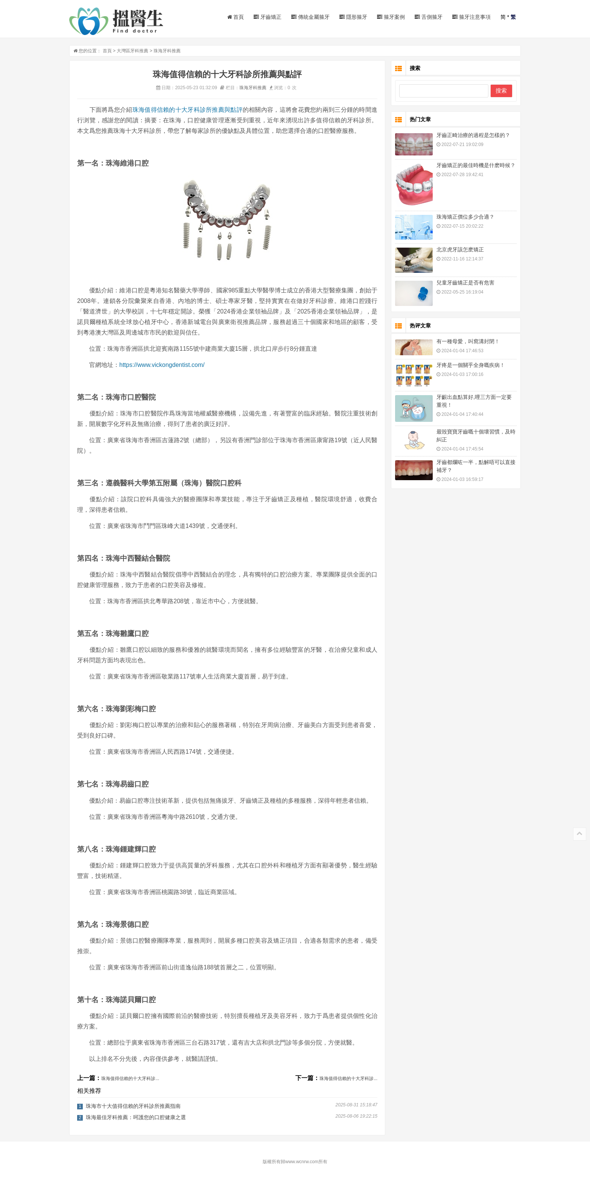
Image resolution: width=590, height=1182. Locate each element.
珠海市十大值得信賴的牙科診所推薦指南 (133, 1106)
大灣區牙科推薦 (132, 50)
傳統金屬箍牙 (310, 17)
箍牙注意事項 (471, 17)
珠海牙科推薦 (167, 50)
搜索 (501, 90)
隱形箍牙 (353, 17)
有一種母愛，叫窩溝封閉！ (468, 341)
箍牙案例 (391, 17)
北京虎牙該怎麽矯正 (460, 249)
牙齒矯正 (267, 17)
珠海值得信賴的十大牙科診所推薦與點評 (187, 109)
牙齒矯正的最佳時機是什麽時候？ (475, 165)
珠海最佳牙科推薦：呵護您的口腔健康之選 (136, 1117)
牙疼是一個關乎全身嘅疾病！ (470, 365)
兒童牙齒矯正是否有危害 (465, 283)
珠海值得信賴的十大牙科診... (130, 1078)
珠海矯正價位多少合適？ (465, 217)
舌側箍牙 (428, 17)
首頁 (235, 17)
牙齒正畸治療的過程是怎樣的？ (473, 135)
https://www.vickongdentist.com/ (162, 365)
